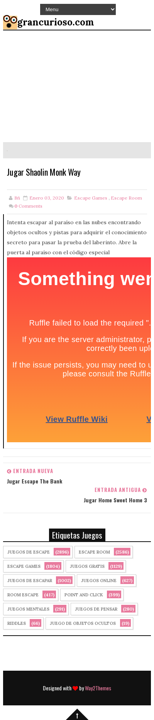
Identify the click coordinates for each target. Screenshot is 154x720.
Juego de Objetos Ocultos (83, 623)
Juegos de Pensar (96, 609)
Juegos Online (99, 580)
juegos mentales (28, 609)
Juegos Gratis (87, 566)
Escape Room (126, 198)
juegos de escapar (29, 580)
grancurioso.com (55, 22)
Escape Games (90, 198)
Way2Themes (98, 688)
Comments (28, 206)
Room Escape (23, 594)
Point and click (83, 594)
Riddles (16, 623)
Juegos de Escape (28, 552)
